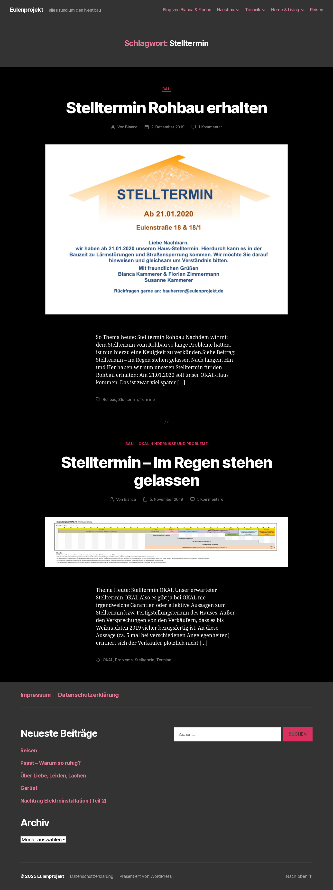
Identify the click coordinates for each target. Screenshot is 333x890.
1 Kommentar (210, 126)
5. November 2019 (166, 499)
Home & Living (285, 9)
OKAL (108, 659)
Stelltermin (128, 399)
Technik (252, 9)
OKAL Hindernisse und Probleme (173, 444)
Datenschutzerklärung (88, 694)
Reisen (316, 9)
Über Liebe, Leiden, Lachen (53, 776)
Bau (166, 89)
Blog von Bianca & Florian (187, 9)
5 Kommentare (210, 499)
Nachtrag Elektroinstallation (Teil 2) (63, 801)
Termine (147, 399)
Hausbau (225, 9)
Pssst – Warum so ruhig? (50, 763)
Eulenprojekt (26, 10)
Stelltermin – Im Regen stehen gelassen (166, 471)
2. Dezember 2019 (168, 126)
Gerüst (28, 788)
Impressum (35, 694)
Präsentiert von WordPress (145, 876)
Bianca (131, 126)
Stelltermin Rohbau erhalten (166, 107)
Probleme (124, 659)
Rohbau (109, 399)
